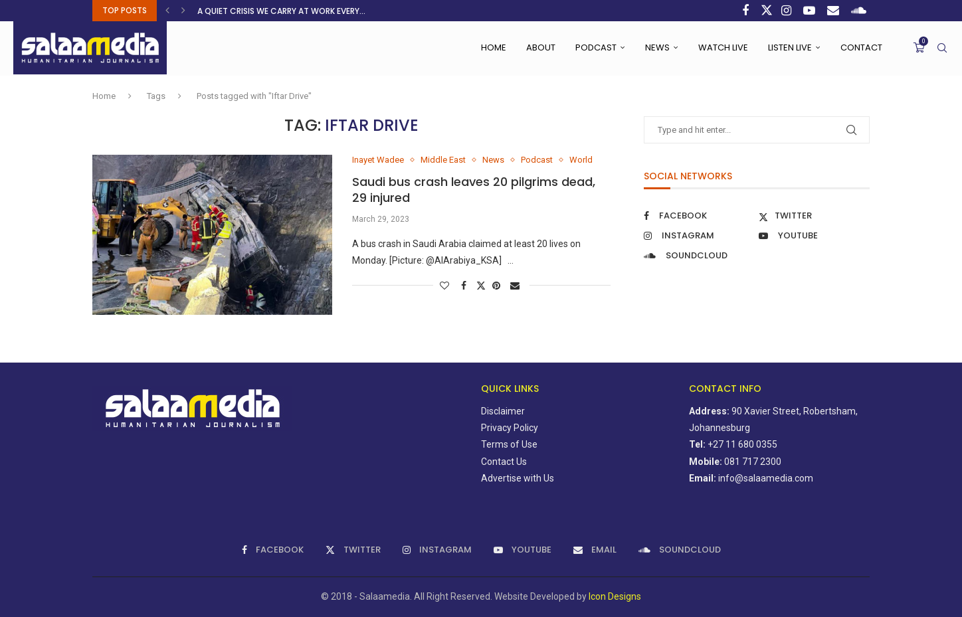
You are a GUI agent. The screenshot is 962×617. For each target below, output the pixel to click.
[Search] (942, 47)
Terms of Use (509, 444)
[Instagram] (788, 10)
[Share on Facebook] (465, 285)
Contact (861, 47)
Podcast (596, 47)
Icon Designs (615, 596)
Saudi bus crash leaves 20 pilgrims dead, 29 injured (473, 189)
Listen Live (790, 47)
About (540, 47)
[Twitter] (767, 10)
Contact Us (504, 461)
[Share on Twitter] (481, 285)
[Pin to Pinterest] (498, 285)
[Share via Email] (516, 285)
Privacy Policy (509, 427)
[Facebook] (747, 10)
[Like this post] (446, 285)
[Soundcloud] (860, 10)
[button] (169, 10)
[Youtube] (810, 10)
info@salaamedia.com (765, 478)
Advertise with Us (517, 478)
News (657, 47)
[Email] (834, 10)
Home (493, 47)
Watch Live (723, 47)
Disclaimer (503, 411)
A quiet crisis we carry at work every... (281, 11)
